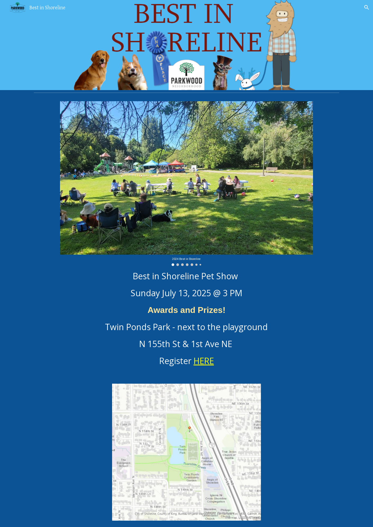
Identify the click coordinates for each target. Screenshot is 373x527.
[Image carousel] (186, 183)
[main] (186, 318)
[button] (366, 7)
